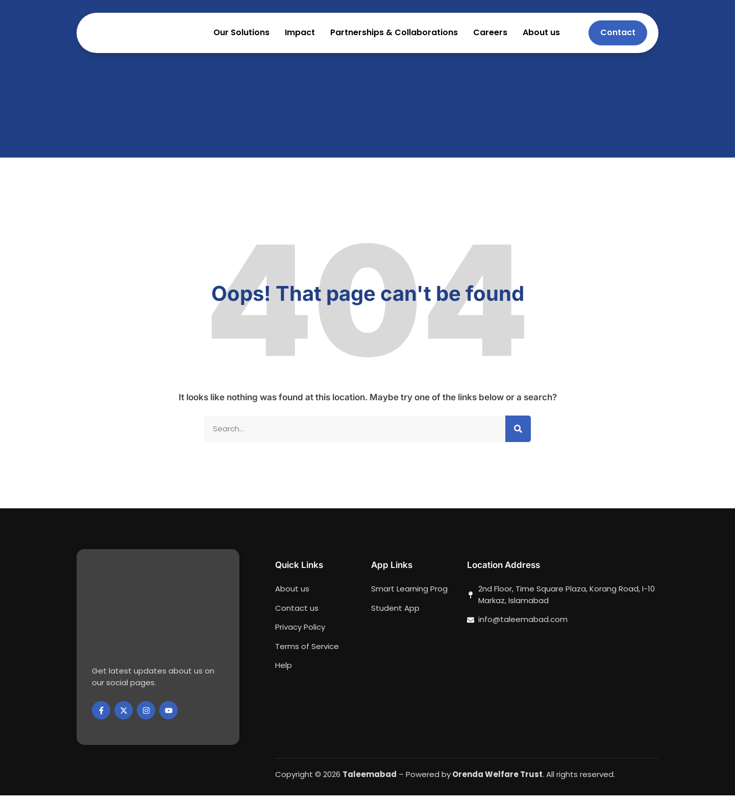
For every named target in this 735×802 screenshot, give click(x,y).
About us (541, 36)
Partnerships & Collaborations (394, 36)
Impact (300, 36)
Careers (490, 36)
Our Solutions (241, 36)
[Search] (518, 435)
